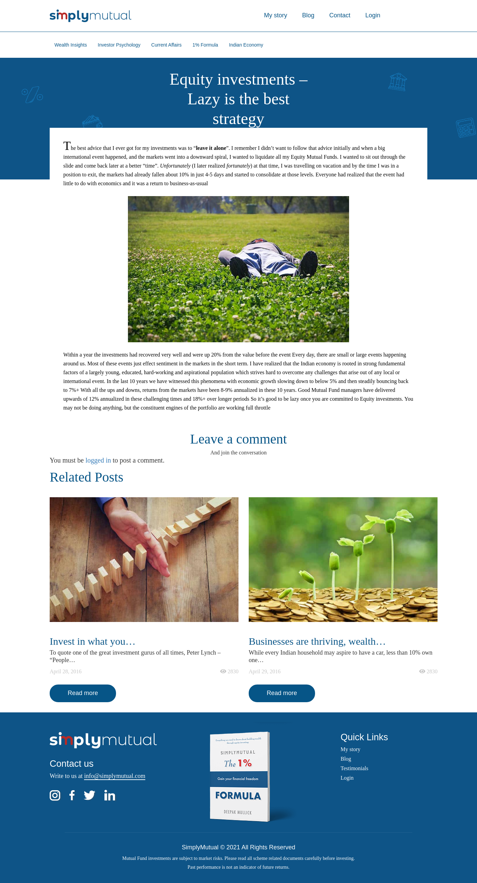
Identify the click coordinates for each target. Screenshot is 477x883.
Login (372, 15)
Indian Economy (246, 45)
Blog (308, 15)
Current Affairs (166, 45)
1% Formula (205, 45)
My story (275, 15)
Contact (339, 15)
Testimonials (354, 768)
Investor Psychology (119, 45)
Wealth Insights (70, 45)
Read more (83, 693)
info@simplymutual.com (114, 776)
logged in (98, 460)
